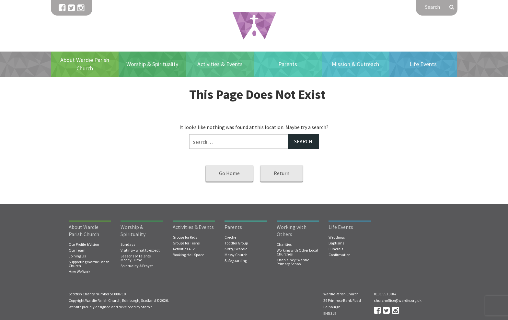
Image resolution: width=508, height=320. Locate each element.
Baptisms (336, 243)
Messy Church (236, 255)
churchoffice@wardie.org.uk (397, 300)
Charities (284, 244)
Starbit (146, 306)
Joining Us (77, 256)
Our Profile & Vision (84, 244)
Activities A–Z (184, 249)
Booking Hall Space (188, 255)
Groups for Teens (186, 243)
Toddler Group (236, 243)
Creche (230, 237)
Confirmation (340, 255)
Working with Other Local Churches (297, 252)
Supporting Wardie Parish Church (89, 264)
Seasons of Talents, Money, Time (136, 258)
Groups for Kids (185, 237)
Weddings (337, 237)
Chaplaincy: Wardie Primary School (293, 262)
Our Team (77, 250)
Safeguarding (236, 261)
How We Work (79, 272)
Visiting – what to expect (140, 250)
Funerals (336, 249)
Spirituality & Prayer (137, 266)
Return (281, 173)
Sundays (128, 244)
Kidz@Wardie (236, 249)
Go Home (229, 173)
